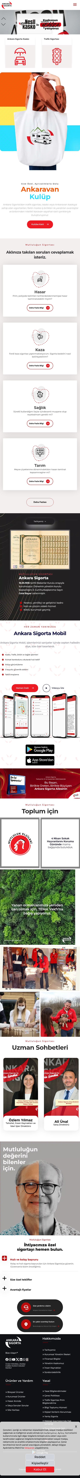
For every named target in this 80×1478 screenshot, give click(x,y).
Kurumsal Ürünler (15, 1396)
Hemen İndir (25, 688)
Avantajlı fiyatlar (16, 1288)
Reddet (40, 1457)
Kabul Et (40, 1469)
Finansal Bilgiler (51, 1359)
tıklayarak (29, 1448)
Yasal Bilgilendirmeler (54, 1391)
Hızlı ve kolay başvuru (20, 1258)
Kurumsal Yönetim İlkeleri (56, 1354)
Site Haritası (12, 1410)
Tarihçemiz (40, 521)
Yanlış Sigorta (50, 1416)
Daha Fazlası (39, 502)
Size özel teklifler (17, 1278)
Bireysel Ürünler (14, 1392)
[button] (75, 4)
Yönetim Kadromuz (53, 1363)
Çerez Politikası (51, 1395)
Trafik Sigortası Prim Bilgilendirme (53, 1401)
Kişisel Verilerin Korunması (56, 1412)
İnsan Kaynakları (51, 1368)
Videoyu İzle (53, 687)
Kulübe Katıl (40, 224)
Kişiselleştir (40, 1463)
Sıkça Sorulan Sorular (17, 1405)
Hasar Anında (13, 1401)
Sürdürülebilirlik (51, 1372)
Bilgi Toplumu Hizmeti (54, 1407)
